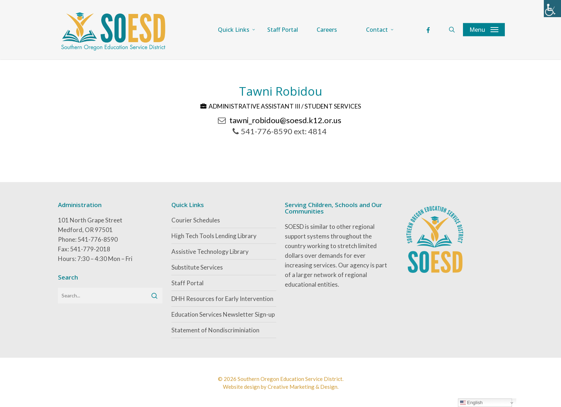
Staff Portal (187, 283)
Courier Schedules (195, 220)
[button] (484, 30)
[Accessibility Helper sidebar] (552, 8)
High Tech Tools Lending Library (214, 236)
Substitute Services (197, 267)
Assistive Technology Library (210, 251)
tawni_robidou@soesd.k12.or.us (285, 120)
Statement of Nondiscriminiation (215, 330)
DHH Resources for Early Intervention (222, 298)
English (471, 403)
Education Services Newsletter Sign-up (223, 314)
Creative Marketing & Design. (303, 386)
